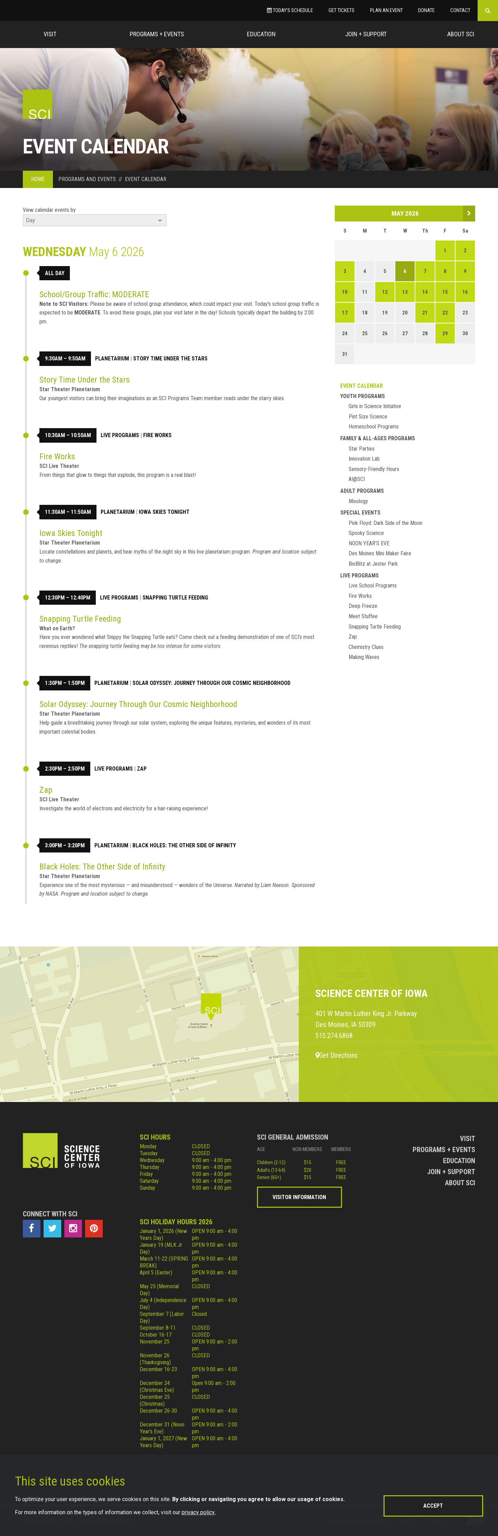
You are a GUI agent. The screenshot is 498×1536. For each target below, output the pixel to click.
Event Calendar (361, 386)
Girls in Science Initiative (375, 406)
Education (261, 34)
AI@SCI (357, 479)
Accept (433, 1505)
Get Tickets (341, 10)
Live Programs (120, 435)
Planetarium (112, 358)
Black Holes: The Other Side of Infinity (184, 845)
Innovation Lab (364, 458)
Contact (460, 10)
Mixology (358, 501)
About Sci (460, 34)
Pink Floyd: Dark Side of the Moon (385, 523)
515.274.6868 (334, 1035)
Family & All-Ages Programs (377, 438)
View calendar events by (49, 210)
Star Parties (362, 448)
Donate (426, 10)
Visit (50, 34)
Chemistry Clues (366, 647)
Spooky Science (366, 533)
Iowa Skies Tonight (164, 512)
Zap (142, 768)
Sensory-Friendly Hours (374, 469)
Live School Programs (373, 585)
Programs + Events (157, 34)
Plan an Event (386, 10)
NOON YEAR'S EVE (369, 543)
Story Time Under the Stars (170, 358)
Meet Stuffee (363, 616)
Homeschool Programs (374, 426)
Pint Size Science (368, 416)
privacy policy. (198, 1512)
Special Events (360, 512)
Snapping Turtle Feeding (175, 597)
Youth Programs (362, 396)
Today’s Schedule (290, 10)
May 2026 (405, 213)
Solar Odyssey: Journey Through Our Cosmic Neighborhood (211, 683)
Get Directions (336, 1055)
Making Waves (364, 657)
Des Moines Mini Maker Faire (380, 553)
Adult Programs (362, 491)
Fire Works (157, 435)
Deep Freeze (363, 606)
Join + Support (366, 34)
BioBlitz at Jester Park (373, 563)
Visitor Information (299, 1197)
